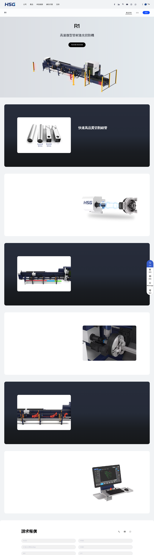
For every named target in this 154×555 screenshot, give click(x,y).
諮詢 (146, 12)
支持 (57, 4)
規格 (137, 12)
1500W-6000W (77, 44)
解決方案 (49, 4)
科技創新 (40, 4)
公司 (25, 4)
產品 (31, 4)
